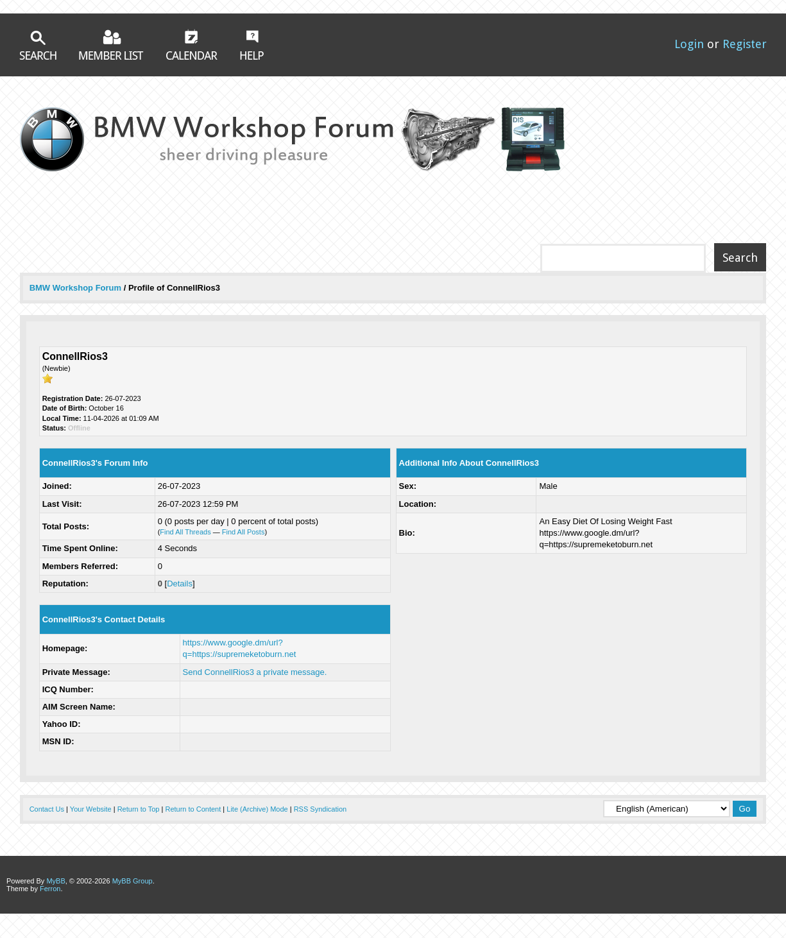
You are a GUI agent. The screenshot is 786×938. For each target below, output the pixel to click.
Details (179, 583)
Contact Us (47, 809)
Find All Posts (243, 532)
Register (744, 44)
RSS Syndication (320, 809)
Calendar (192, 44)
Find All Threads (185, 532)
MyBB (55, 881)
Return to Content (193, 809)
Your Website (91, 809)
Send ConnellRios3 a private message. (255, 672)
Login (689, 44)
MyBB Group (132, 881)
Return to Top (138, 809)
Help (252, 45)
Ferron (50, 888)
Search (37, 45)
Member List (111, 45)
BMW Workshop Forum (77, 288)
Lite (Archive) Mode (256, 809)
